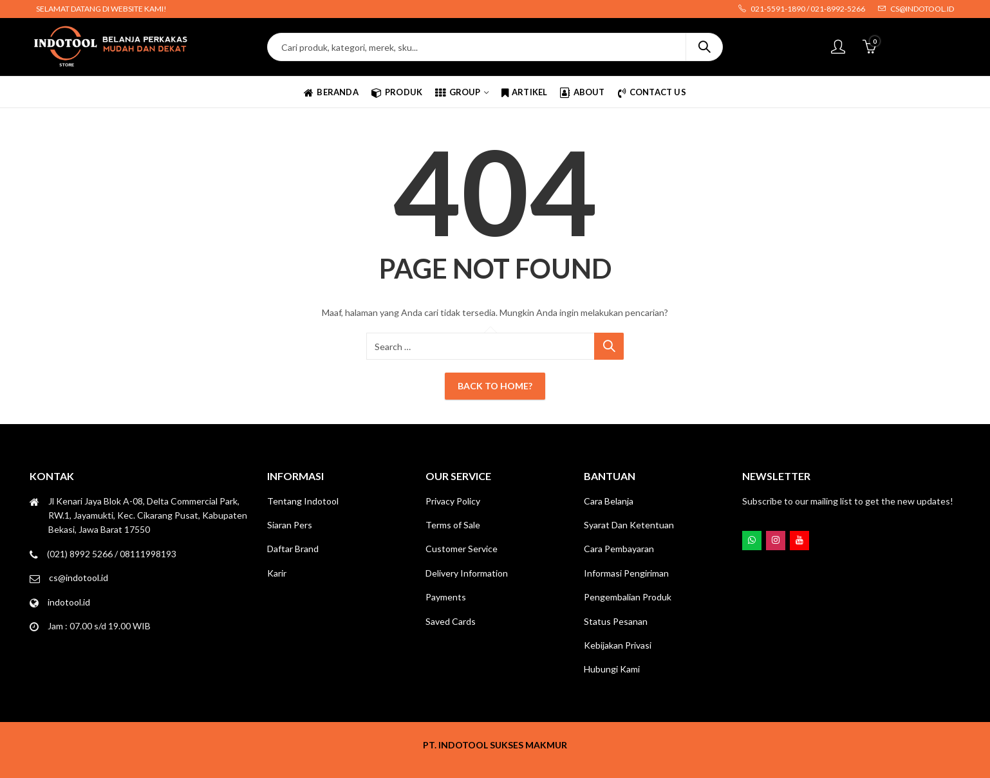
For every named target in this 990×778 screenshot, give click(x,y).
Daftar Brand (293, 548)
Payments (445, 596)
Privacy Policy (452, 501)
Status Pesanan (616, 621)
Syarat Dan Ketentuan (629, 524)
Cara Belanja (608, 501)
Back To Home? (495, 385)
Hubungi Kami (612, 668)
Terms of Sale (452, 524)
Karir (276, 573)
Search (704, 47)
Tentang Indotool (303, 501)
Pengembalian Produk (627, 596)
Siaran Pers (289, 524)
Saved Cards (450, 621)
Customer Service (461, 548)
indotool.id (69, 602)
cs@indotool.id (78, 577)
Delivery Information (466, 573)
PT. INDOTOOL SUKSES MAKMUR (495, 744)
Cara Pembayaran (619, 548)
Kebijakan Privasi (617, 645)
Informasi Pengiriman (626, 573)
